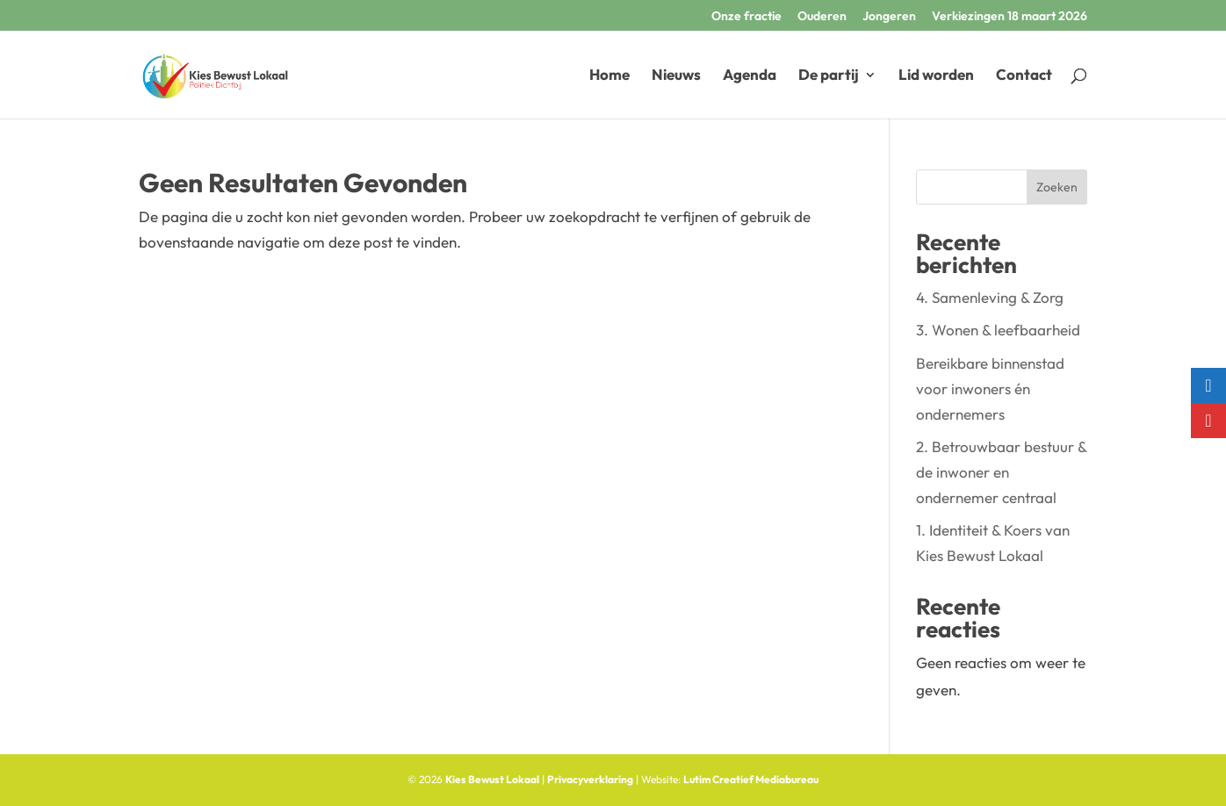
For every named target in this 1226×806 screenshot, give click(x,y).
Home (609, 75)
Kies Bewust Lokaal (492, 779)
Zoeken (1057, 187)
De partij (828, 75)
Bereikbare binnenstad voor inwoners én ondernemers (990, 388)
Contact (1024, 75)
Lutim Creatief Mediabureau (751, 779)
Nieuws (676, 75)
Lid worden (936, 75)
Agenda (749, 75)
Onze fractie (746, 17)
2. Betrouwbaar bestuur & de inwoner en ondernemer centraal (1001, 472)
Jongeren (889, 17)
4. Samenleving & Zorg (990, 297)
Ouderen (822, 17)
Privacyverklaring (590, 779)
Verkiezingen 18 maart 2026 (1009, 17)
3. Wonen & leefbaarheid (998, 329)
